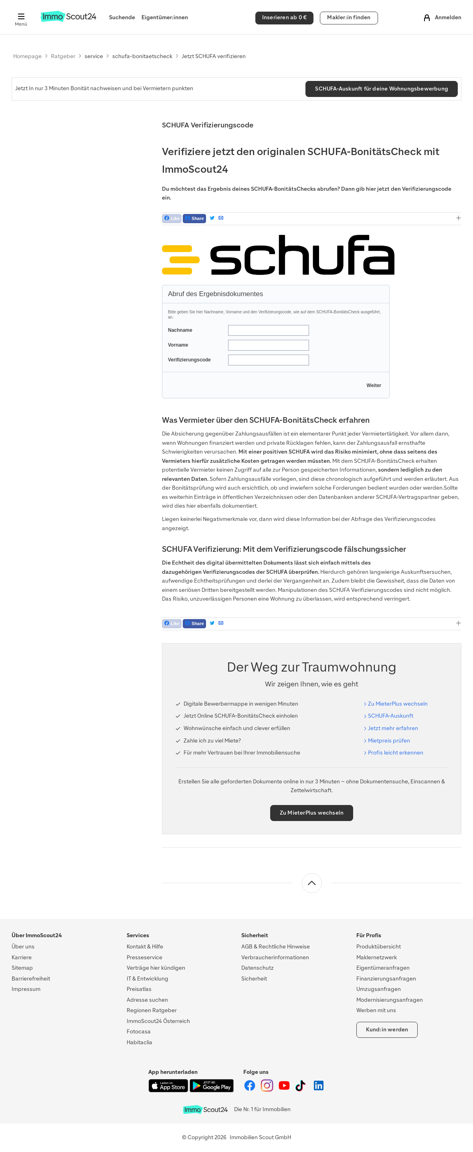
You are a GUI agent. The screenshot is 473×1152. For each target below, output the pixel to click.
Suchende (122, 17)
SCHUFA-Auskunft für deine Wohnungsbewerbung (381, 88)
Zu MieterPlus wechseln (312, 812)
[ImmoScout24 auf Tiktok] (302, 1090)
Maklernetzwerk (376, 957)
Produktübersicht (378, 946)
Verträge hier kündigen (156, 967)
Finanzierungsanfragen (386, 978)
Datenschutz (257, 967)
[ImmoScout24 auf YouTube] (285, 1090)
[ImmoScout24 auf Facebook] (250, 1090)
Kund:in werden (387, 1029)
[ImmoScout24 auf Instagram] (268, 1090)
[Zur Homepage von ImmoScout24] (68, 20)
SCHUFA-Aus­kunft (390, 715)
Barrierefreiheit (31, 978)
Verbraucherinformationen (275, 957)
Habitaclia (139, 1042)
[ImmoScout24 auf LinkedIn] (318, 1090)
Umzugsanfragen (378, 989)
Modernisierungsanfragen (389, 1000)
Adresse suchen (147, 1000)
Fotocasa (139, 1031)
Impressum (26, 989)
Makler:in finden (348, 17)
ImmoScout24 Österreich (158, 1021)
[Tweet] (212, 218)
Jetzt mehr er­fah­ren (393, 728)
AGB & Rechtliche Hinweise (275, 946)
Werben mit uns (376, 1010)
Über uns (23, 946)
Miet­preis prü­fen (389, 740)
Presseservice (144, 957)
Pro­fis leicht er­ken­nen (395, 752)
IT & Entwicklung (147, 978)
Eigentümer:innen (164, 17)
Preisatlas (139, 989)
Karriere (22, 957)
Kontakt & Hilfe (145, 946)
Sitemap (22, 967)
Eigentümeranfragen (383, 967)
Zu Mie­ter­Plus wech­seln (398, 703)
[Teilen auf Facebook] (194, 218)
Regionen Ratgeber (152, 1010)
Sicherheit (254, 978)
